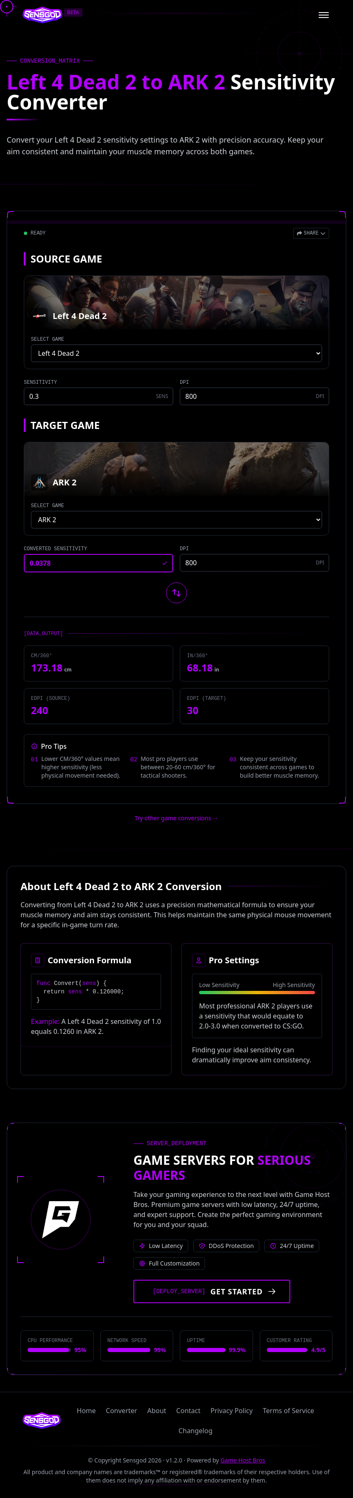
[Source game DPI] (254, 396)
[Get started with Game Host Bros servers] (211, 1291)
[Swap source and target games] (176, 592)
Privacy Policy (231, 1410)
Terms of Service (288, 1410)
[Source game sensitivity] (98, 396)
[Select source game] (176, 353)
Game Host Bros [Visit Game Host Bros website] (242, 1460)
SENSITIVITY (40, 382)
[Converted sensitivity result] (98, 563)
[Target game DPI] (254, 563)
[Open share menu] (311, 233)
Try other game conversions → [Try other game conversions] (177, 818)
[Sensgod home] (42, 15)
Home (86, 1410)
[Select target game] (176, 519)
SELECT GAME (47, 339)
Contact (188, 1410)
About (156, 1410)
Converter (121, 1410)
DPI (184, 382)
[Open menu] (323, 15)
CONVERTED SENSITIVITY (55, 549)
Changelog (195, 1430)
